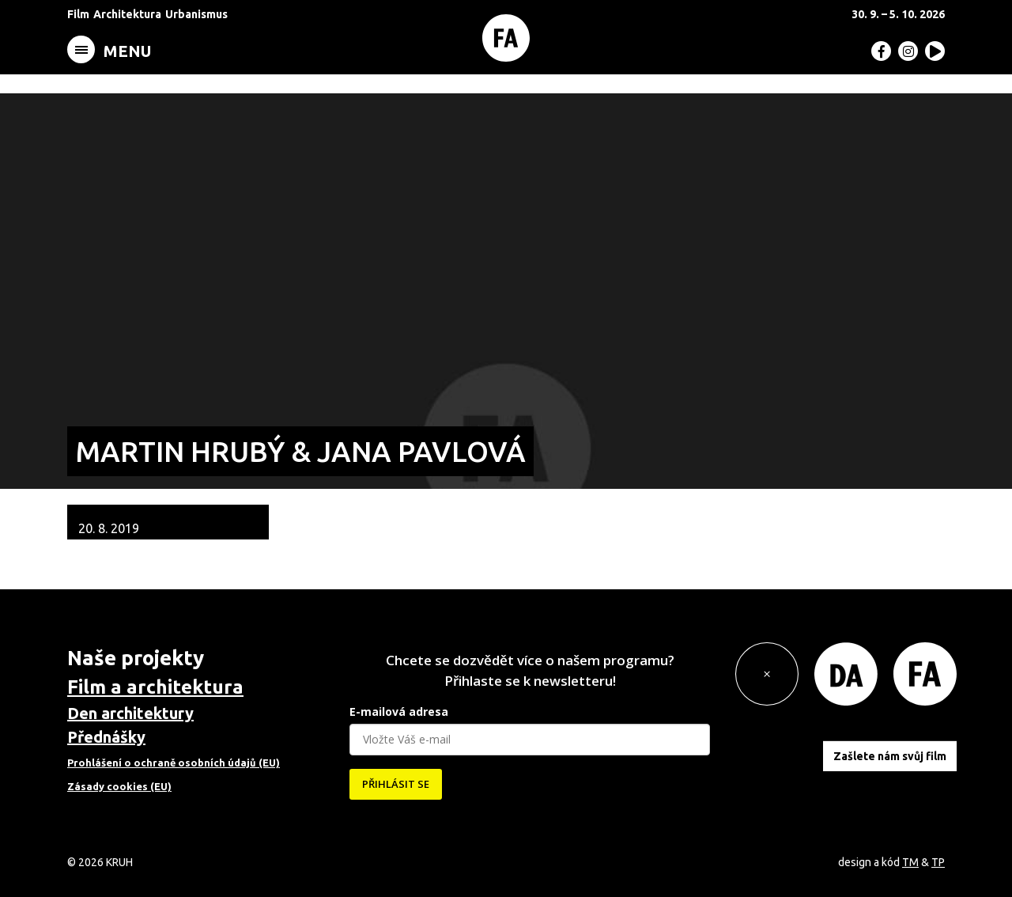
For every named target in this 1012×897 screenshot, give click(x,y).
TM (910, 862)
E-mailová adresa (398, 711)
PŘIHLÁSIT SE (395, 784)
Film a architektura (155, 687)
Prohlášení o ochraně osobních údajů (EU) (173, 762)
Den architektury (130, 713)
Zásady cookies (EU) (119, 786)
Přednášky (106, 737)
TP (938, 862)
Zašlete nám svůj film (889, 756)
